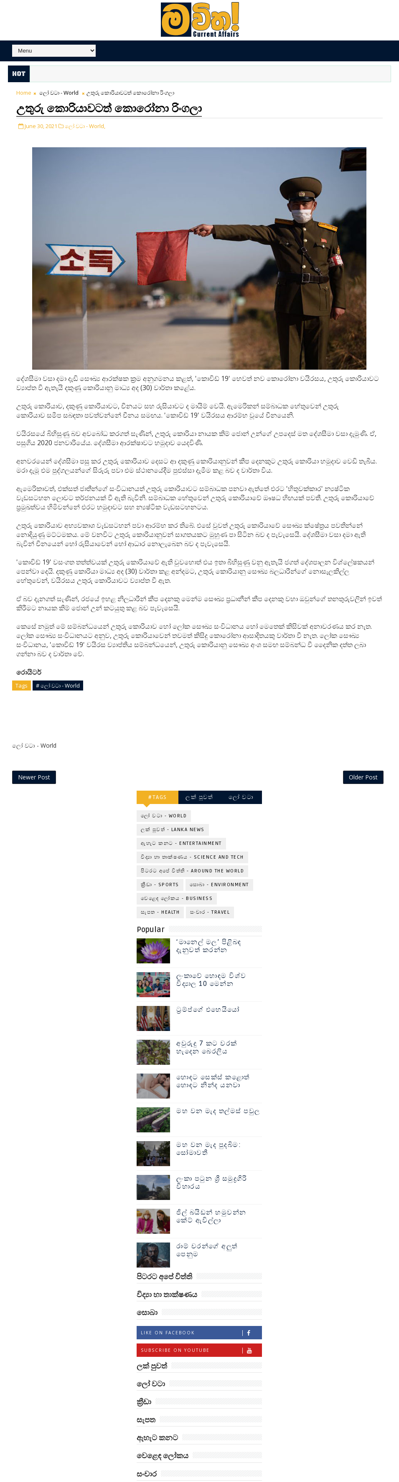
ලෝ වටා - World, (85, 125)
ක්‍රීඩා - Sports (160, 867)
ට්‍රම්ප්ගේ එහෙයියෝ (208, 992)
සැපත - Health (160, 895)
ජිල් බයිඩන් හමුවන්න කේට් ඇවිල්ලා (211, 1199)
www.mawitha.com (103, 1476)
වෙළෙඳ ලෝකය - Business (177, 881)
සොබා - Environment (219, 867)
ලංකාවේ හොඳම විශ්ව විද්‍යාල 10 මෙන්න (211, 962)
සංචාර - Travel (210, 895)
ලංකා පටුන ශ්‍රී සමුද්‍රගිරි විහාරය (211, 1165)
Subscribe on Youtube (201, 1332)
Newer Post (34, 759)
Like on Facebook (201, 1315)
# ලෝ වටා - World (58, 685)
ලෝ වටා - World (59, 94)
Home (23, 94)
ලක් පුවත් (199, 779)
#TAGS (157, 779)
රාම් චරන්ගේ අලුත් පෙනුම (207, 1233)
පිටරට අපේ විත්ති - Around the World (192, 853)
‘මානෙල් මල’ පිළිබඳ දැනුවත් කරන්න (208, 928)
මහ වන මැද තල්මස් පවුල (218, 1093)
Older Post (363, 759)
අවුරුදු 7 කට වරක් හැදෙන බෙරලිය (206, 1030)
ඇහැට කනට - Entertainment (181, 826)
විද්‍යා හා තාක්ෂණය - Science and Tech (192, 840)
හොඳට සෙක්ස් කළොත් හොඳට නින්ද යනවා (213, 1064)
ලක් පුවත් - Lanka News (173, 812)
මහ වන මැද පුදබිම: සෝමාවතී (208, 1131)
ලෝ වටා (241, 779)
